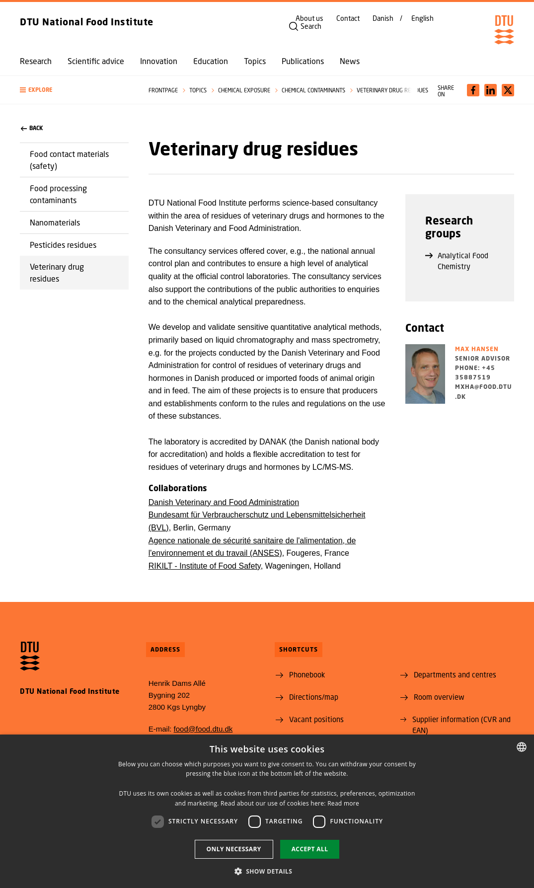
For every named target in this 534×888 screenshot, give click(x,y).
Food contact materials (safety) (69, 159)
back (32, 128)
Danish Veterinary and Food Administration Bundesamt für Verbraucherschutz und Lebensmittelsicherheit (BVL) (257, 515)
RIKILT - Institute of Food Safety (205, 566)
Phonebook (307, 674)
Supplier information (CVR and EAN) (461, 725)
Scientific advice (96, 61)
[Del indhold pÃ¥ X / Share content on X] (508, 90)
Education (210, 61)
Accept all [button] (310, 849)
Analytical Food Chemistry (456, 261)
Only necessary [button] (234, 849)
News (350, 61)
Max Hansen (477, 349)
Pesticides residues (63, 244)
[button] (74, 89)
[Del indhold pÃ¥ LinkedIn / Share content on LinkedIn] (490, 90)
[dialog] (267, 811)
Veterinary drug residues (57, 272)
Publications (303, 61)
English (422, 18)
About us (309, 18)
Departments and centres (455, 674)
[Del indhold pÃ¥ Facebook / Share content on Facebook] (473, 90)
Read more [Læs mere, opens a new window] (343, 803)
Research (36, 61)
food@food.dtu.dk (203, 729)
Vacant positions (316, 719)
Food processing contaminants (58, 194)
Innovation (158, 61)
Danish (383, 18)
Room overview (439, 696)
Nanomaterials (55, 222)
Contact (348, 18)
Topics (255, 61)
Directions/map (313, 696)
